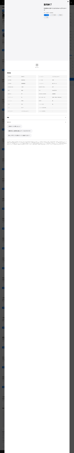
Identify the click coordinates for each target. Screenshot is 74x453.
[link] (37, 66)
